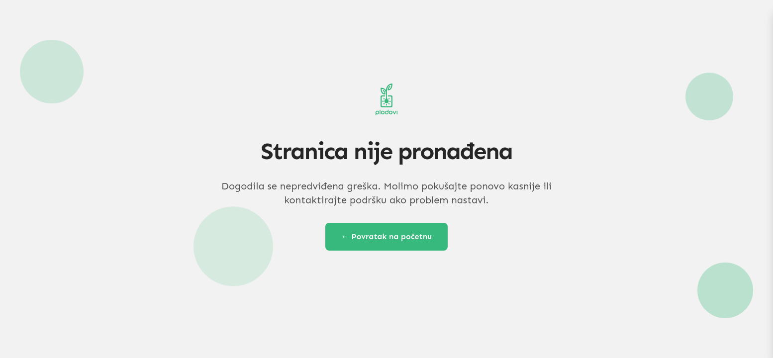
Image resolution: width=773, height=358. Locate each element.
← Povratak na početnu (386, 236)
